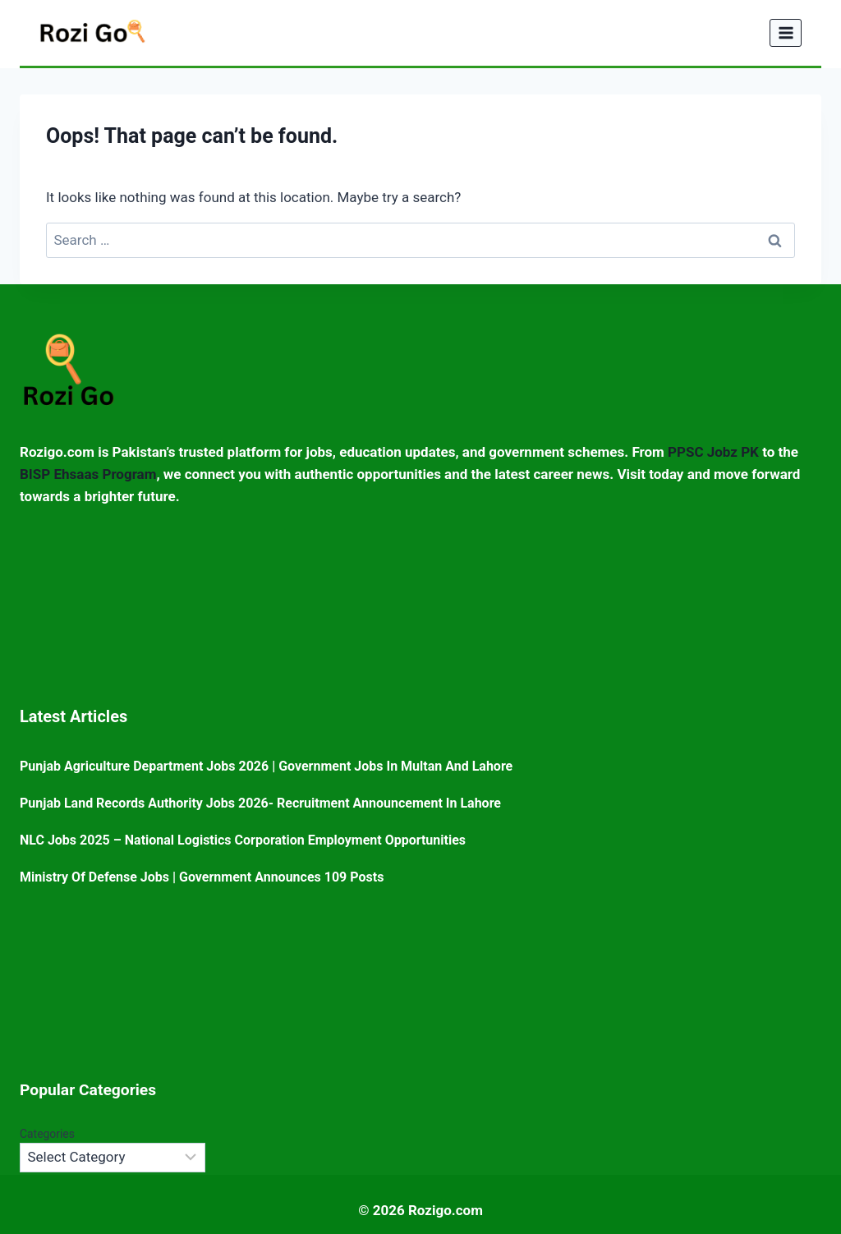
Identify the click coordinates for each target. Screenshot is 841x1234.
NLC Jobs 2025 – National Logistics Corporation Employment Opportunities (243, 840)
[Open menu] (786, 32)
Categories (47, 1133)
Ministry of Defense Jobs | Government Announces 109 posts (202, 877)
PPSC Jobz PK (713, 452)
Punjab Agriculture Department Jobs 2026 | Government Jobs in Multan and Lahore (266, 766)
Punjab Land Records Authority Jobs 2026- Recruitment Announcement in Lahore (260, 803)
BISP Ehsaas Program (88, 474)
